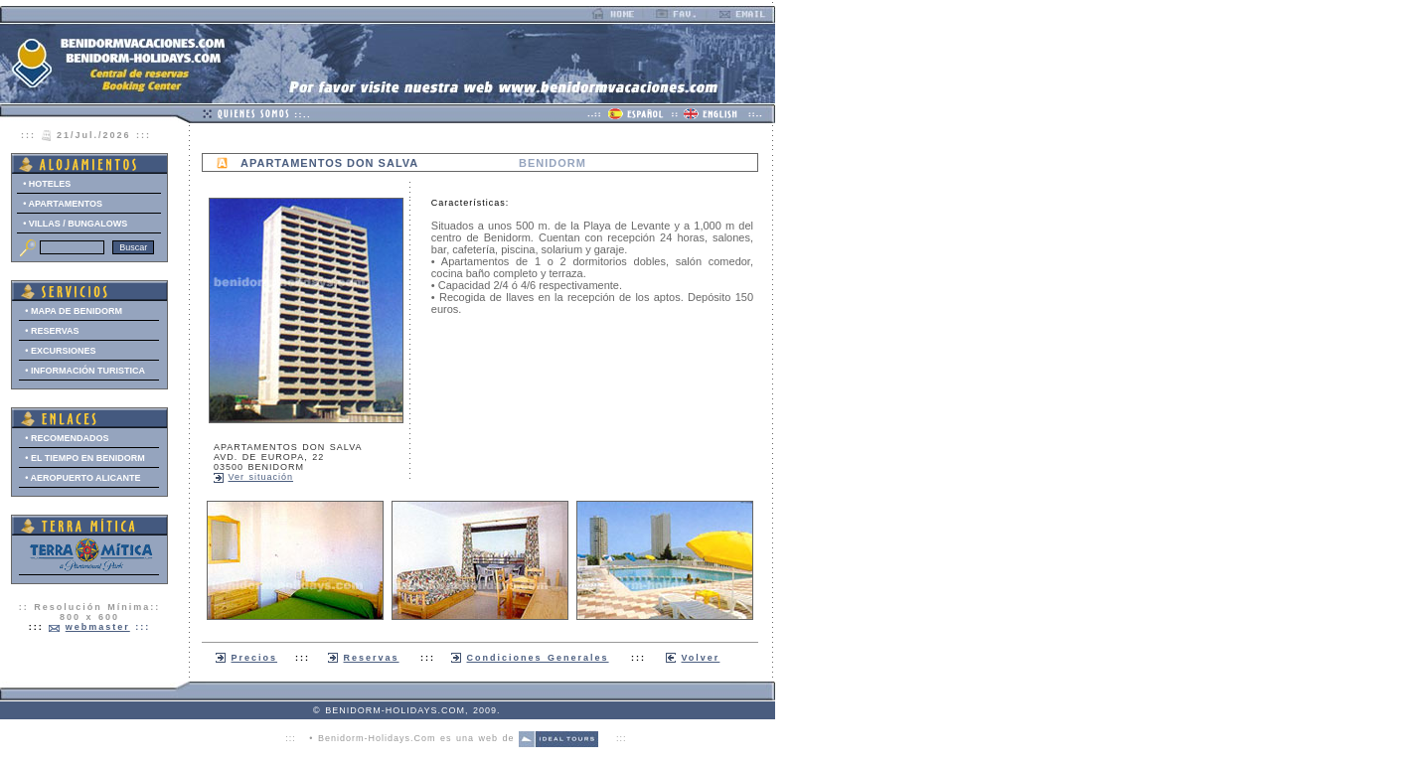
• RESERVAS (52, 331)
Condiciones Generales (538, 658)
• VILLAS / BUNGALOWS (75, 224)
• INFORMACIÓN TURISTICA (85, 371)
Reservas (371, 658)
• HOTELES (47, 184)
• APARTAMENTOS (62, 204)
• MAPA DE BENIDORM (73, 311)
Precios (255, 658)
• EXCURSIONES (60, 351)
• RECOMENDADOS (66, 438)
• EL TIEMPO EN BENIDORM (85, 458)
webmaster (98, 627)
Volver (701, 658)
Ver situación (261, 477)
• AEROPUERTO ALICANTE (82, 478)
